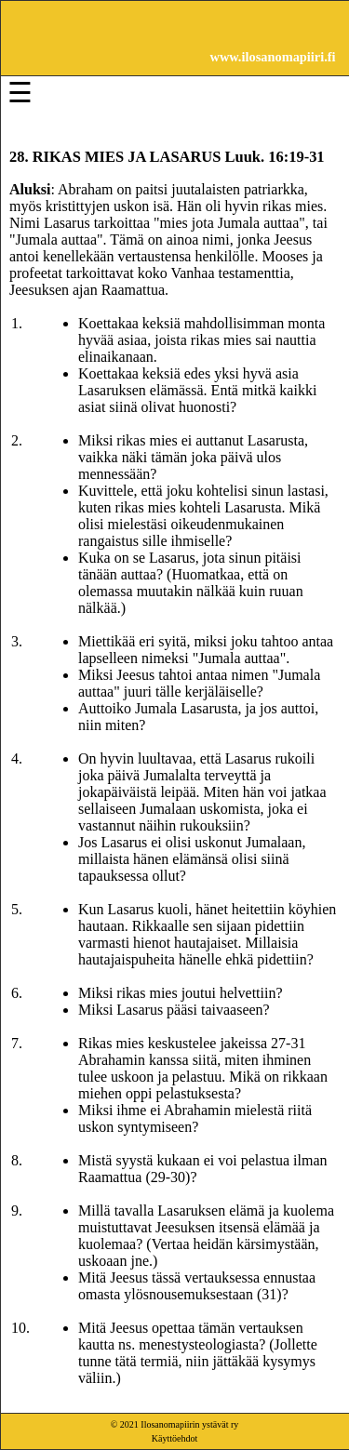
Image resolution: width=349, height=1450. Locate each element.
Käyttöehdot (174, 1438)
